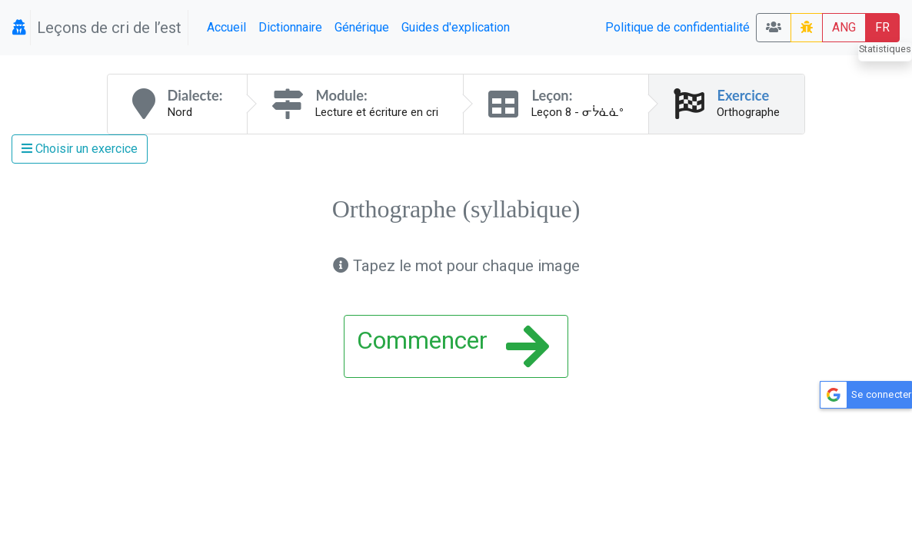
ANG (844, 27)
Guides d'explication (455, 27)
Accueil (226, 27)
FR (882, 27)
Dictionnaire (290, 27)
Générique (362, 27)
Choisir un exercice (80, 148)
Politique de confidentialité (677, 27)
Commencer (453, 346)
